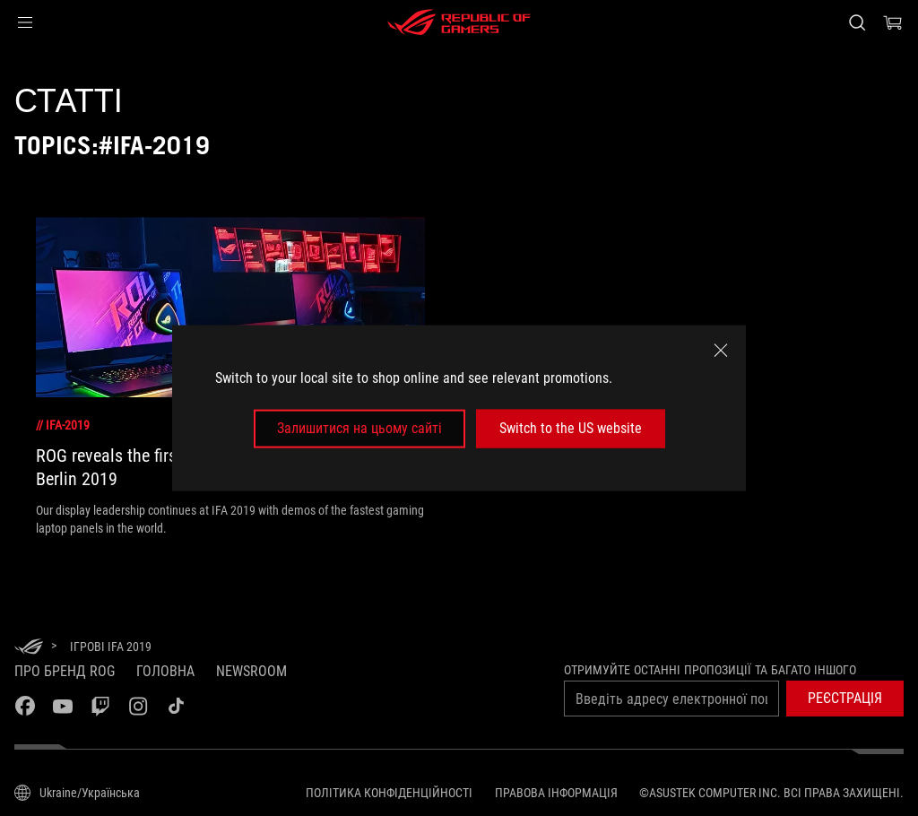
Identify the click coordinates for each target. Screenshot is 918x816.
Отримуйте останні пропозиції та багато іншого (710, 670)
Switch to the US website (570, 428)
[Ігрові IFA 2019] (111, 646)
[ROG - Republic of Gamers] (459, 22)
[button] (25, 22)
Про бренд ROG (64, 671)
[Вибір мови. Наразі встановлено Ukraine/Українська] (77, 792)
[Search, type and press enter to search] (857, 22)
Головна (165, 671)
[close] (721, 350)
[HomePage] (28, 647)
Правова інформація (556, 793)
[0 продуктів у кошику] (893, 22)
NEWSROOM (251, 671)
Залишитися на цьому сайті (359, 428)
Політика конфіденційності (389, 793)
